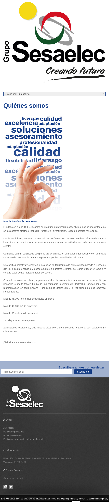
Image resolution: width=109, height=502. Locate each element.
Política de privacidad (13, 431)
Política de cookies (12, 435)
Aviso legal (8, 428)
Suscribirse (83, 371)
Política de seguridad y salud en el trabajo (23, 439)
